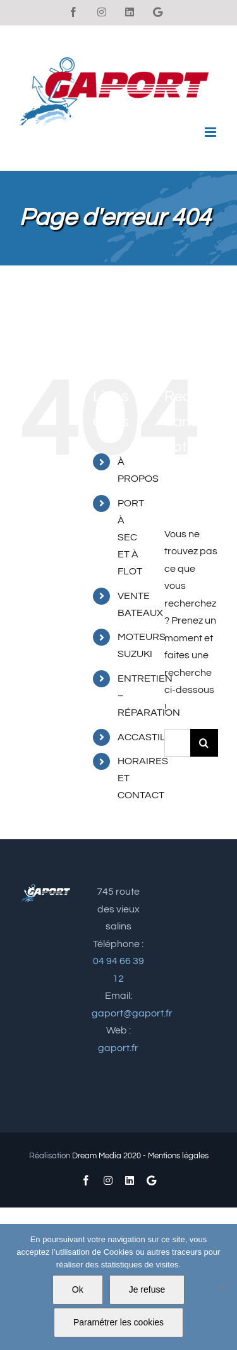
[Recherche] (204, 743)
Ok (77, 1289)
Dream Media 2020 (106, 1155)
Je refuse (147, 1289)
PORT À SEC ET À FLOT (131, 537)
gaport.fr (118, 1048)
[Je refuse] (221, 1287)
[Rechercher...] (177, 743)
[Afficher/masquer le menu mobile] (211, 132)
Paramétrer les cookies (118, 1322)
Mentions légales (178, 1155)
